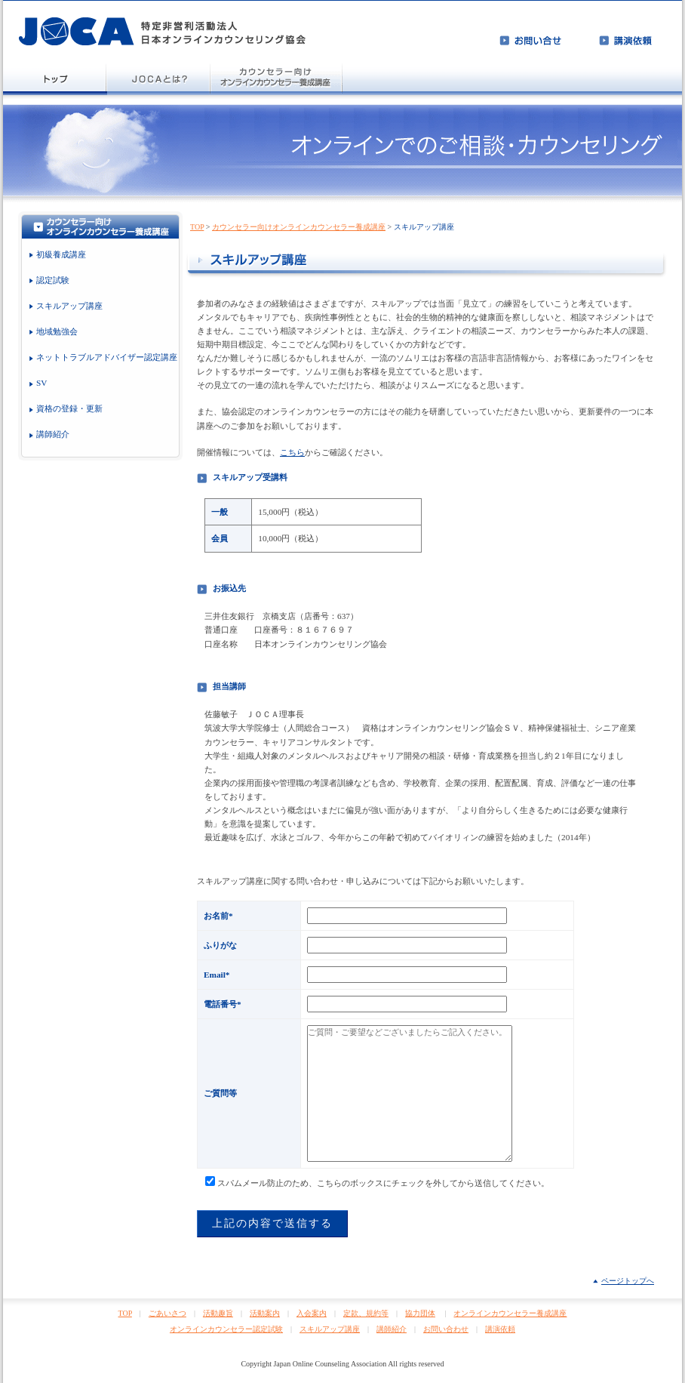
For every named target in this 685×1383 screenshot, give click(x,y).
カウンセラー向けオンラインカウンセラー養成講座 (299, 227)
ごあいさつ (167, 1313)
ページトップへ (627, 1281)
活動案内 (265, 1313)
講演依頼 (500, 1329)
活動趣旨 (218, 1313)
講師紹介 (391, 1329)
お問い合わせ (445, 1329)
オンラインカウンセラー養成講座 (510, 1313)
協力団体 (420, 1313)
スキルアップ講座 (329, 1329)
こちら (292, 452)
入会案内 (311, 1313)
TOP (197, 227)
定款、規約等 (366, 1313)
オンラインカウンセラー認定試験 (226, 1329)
